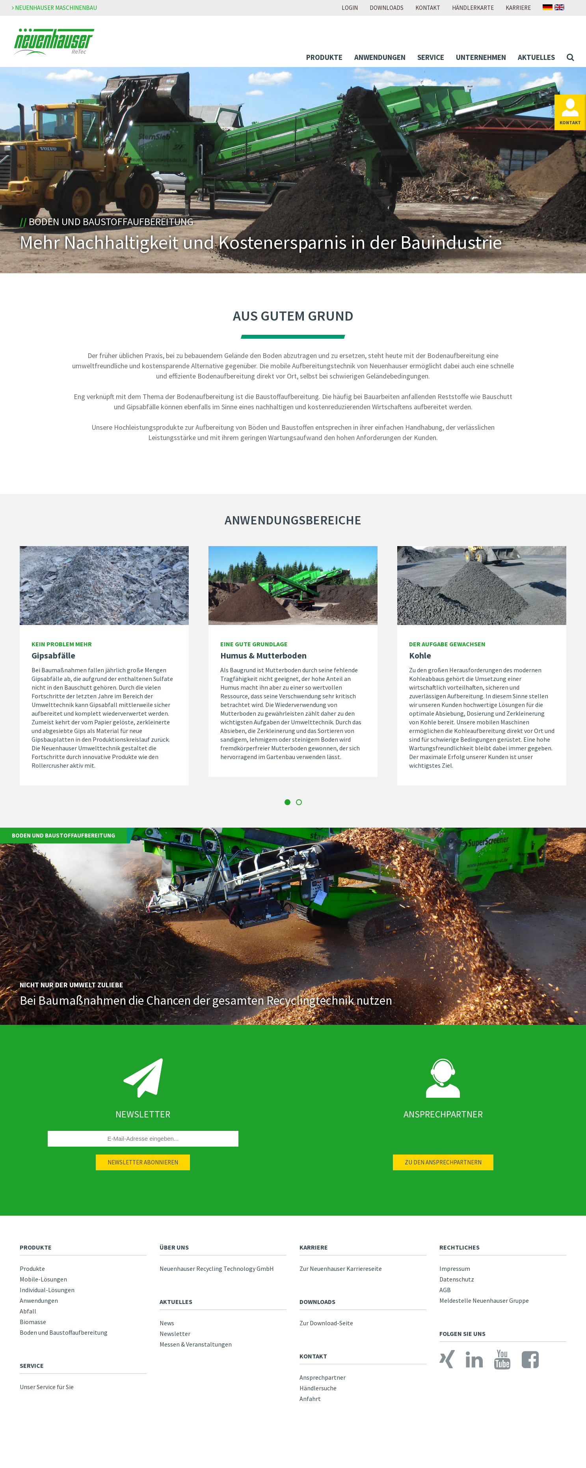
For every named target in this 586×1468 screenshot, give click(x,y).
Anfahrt (310, 1403)
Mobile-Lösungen (43, 1284)
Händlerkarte (473, 7)
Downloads (387, 7)
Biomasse (33, 1326)
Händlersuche (318, 1393)
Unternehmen (481, 57)
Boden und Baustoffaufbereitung (64, 1337)
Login (350, 7)
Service (430, 57)
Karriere (518, 7)
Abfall (28, 1316)
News (167, 1328)
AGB (445, 1294)
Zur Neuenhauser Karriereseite (341, 1273)
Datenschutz (456, 1284)
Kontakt (427, 7)
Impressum (454, 1273)
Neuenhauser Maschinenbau (54, 7)
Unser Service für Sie (47, 1391)
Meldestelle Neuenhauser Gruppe (484, 1305)
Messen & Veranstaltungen (196, 1349)
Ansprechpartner (323, 1382)
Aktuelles (536, 57)
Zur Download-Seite (326, 1328)
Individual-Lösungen (47, 1294)
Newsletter (175, 1338)
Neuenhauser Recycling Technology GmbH (217, 1273)
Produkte (324, 57)
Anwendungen (380, 57)
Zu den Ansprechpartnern (443, 1167)
